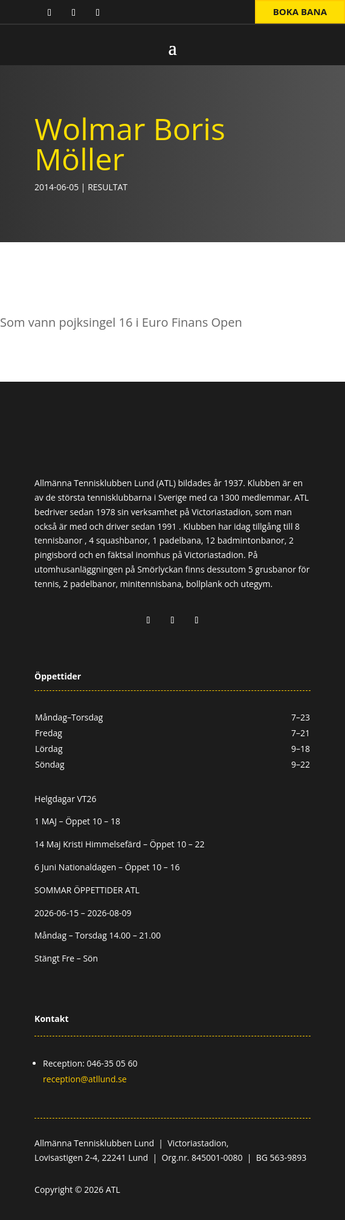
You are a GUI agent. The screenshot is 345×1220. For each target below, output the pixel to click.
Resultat (107, 187)
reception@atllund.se (85, 1079)
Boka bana (300, 11)
